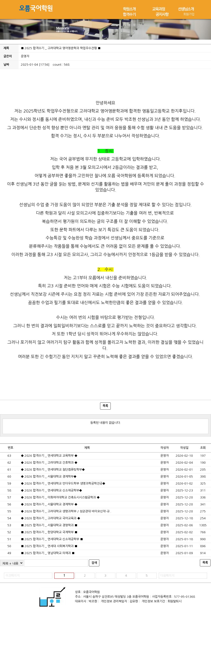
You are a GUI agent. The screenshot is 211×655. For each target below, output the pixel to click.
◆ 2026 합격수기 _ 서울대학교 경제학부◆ (48, 476)
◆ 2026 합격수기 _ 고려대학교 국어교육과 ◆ (50, 518)
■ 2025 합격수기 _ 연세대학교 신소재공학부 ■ (52, 539)
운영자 (25, 56)
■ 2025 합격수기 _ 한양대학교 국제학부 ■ (49, 532)
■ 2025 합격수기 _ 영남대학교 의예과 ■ (48, 553)
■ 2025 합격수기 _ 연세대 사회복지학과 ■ (49, 546)
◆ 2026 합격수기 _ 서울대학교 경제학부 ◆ (49, 504)
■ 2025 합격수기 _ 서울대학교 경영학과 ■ (49, 525)
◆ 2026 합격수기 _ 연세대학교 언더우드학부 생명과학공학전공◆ (63, 483)
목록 (105, 405)
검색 (94, 562)
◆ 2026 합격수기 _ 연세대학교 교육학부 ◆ (49, 455)
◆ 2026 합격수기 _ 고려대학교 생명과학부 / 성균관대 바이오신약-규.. (66, 511)
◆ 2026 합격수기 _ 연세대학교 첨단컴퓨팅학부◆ (53, 469)
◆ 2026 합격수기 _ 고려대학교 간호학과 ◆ (49, 462)
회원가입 (189, 14)
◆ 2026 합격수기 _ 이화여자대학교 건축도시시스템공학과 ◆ (60, 497)
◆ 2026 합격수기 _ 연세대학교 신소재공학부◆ (51, 490)
